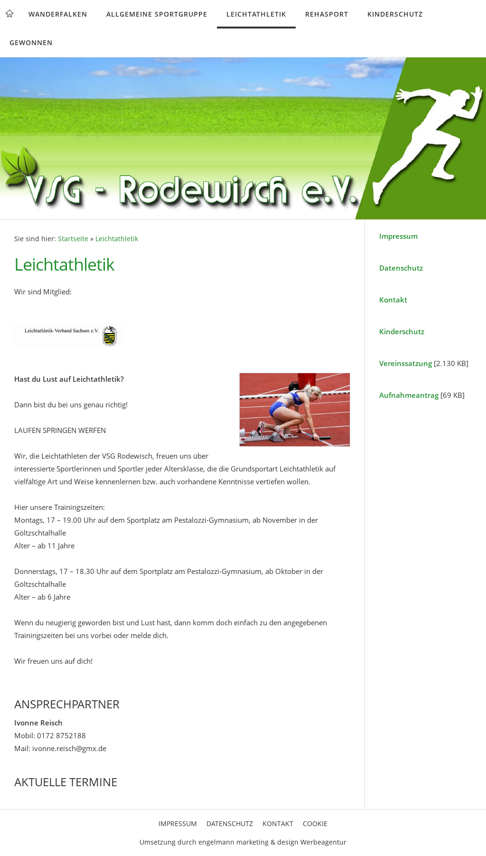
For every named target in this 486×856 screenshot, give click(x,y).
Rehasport (326, 14)
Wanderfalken (57, 14)
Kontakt (393, 299)
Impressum (398, 236)
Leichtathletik (256, 14)
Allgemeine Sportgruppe (156, 14)
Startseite (73, 239)
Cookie (315, 823)
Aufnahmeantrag (409, 395)
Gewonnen (31, 42)
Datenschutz (401, 268)
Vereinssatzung (405, 363)
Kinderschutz (395, 14)
